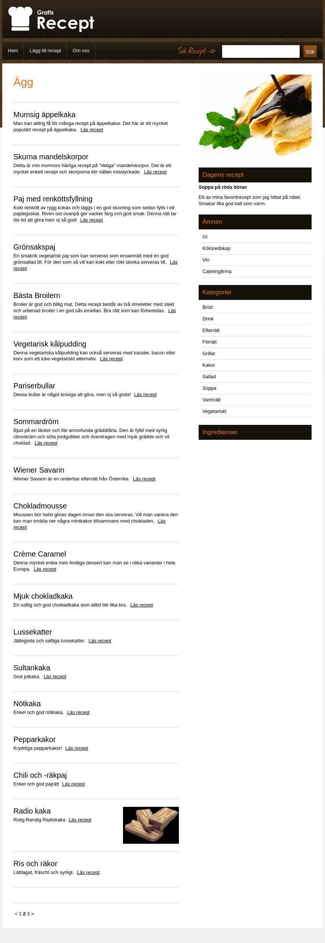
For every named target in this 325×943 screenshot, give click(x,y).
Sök (310, 52)
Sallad (209, 376)
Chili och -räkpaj (40, 775)
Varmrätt (211, 399)
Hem (13, 50)
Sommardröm (36, 421)
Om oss (81, 50)
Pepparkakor (34, 739)
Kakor (208, 365)
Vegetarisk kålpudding (49, 344)
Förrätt (209, 342)
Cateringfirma (216, 271)
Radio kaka (32, 811)
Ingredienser (220, 432)
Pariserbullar (34, 386)
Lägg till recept (45, 50)
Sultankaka (31, 668)
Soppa (209, 388)
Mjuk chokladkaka (43, 596)
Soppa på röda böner (223, 187)
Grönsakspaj (34, 247)
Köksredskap (216, 248)
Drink (208, 319)
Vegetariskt (214, 411)
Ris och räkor (35, 863)
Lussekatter (32, 632)
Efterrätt (211, 330)
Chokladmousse (40, 506)
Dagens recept (223, 174)
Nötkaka (27, 703)
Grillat (208, 353)
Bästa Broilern (36, 295)
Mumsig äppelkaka (44, 114)
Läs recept (92, 129)
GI (205, 236)
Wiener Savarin (38, 470)
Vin (205, 260)
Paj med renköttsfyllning (52, 199)
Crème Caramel (39, 554)
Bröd (207, 307)
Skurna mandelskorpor (50, 157)
